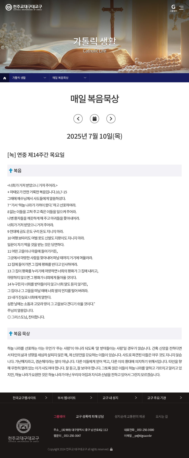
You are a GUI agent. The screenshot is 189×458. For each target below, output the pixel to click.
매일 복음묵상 (60, 78)
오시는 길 (162, 416)
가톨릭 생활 (19, 78)
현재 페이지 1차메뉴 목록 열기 (45, 78)
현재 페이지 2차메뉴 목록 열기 (85, 78)
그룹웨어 (59, 416)
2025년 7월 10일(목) (94, 135)
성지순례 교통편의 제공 (130, 416)
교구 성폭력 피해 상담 (90, 416)
